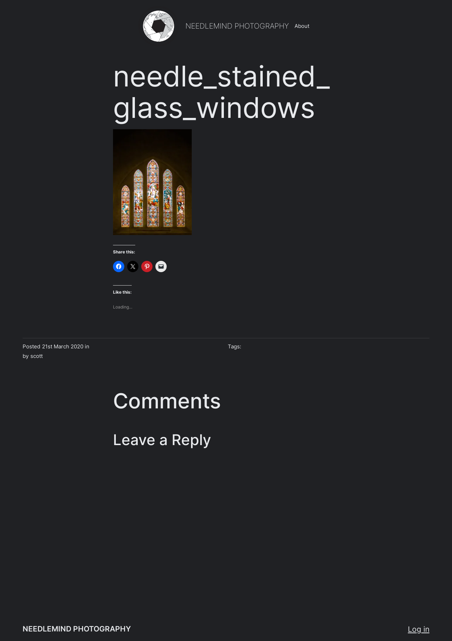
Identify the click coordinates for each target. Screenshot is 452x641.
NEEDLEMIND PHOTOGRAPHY (237, 25)
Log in (418, 629)
